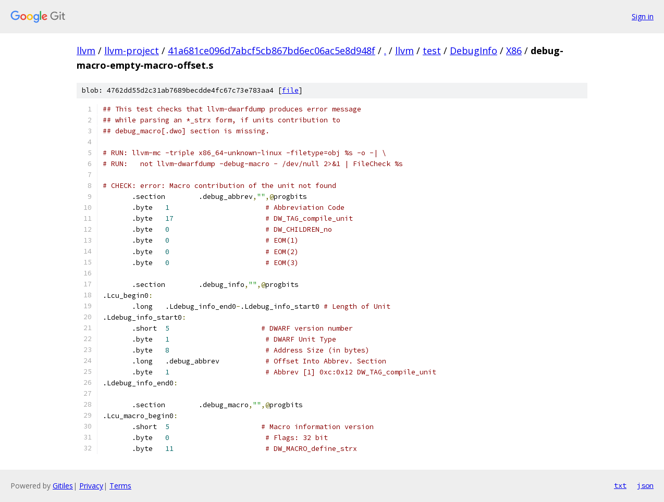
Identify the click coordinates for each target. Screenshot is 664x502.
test (432, 50)
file (290, 90)
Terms (120, 486)
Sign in (643, 16)
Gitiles (63, 486)
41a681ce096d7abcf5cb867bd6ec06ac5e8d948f (271, 50)
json (645, 485)
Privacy (91, 486)
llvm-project (131, 50)
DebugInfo (473, 50)
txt (620, 485)
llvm (86, 50)
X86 (514, 50)
